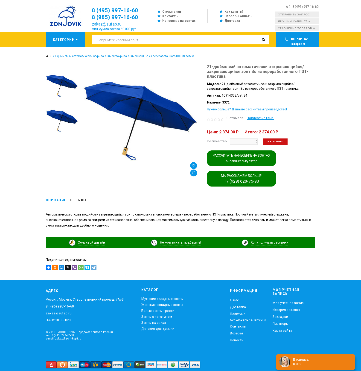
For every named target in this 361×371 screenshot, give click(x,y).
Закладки (280, 317)
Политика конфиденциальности (248, 316)
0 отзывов (235, 118)
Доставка (232, 21)
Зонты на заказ (153, 323)
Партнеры (280, 323)
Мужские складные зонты (162, 299)
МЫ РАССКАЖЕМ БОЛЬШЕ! (241, 179)
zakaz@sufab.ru (107, 24)
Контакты (170, 16)
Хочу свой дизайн (91, 242)
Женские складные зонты (162, 305)
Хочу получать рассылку (269, 242)
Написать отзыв (260, 118)
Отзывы (78, 200)
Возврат (237, 333)
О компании (171, 11)
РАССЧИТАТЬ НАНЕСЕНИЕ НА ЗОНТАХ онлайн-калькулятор (241, 158)
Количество (217, 141)
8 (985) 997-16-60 (115, 17)
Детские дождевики (158, 329)
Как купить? (234, 11)
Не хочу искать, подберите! (180, 242)
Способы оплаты (238, 16)
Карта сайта (282, 330)
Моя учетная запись (289, 303)
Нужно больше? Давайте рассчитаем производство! (247, 109)
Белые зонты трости (157, 311)
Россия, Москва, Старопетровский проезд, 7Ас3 (85, 299)
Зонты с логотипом (156, 317)
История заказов (286, 310)
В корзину (275, 141)
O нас (234, 300)
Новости (237, 340)
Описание (56, 200)
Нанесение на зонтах (178, 21)
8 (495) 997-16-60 (305, 7)
